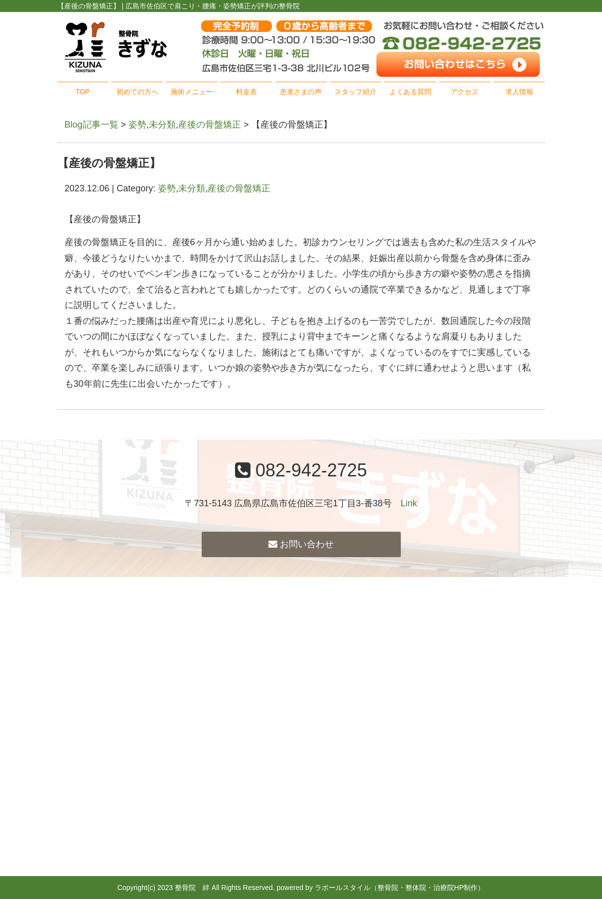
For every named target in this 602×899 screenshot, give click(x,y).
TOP (83, 92)
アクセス (465, 92)
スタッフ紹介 (355, 92)
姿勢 (137, 125)
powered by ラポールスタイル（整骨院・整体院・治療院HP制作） (381, 888)
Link (409, 503)
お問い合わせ (301, 544)
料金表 (246, 92)
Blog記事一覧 (92, 125)
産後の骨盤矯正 (209, 125)
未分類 (162, 125)
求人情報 (519, 92)
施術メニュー (192, 92)
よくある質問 (410, 92)
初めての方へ (137, 92)
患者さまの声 (301, 92)
